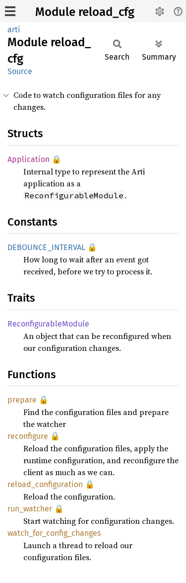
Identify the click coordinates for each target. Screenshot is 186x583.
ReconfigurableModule (48, 324)
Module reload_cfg (84, 12)
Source (19, 71)
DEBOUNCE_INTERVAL (46, 247)
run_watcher (29, 508)
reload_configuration (45, 484)
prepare (22, 400)
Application (28, 159)
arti (13, 29)
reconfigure (27, 436)
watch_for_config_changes (54, 533)
